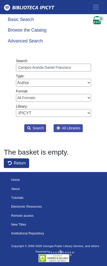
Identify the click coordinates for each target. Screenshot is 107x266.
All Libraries (68, 128)
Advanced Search (25, 40)
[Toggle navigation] (96, 7)
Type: (53, 80)
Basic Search (21, 19)
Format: (53, 95)
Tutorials (17, 198)
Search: (53, 65)
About (15, 189)
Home (15, 180)
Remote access (22, 215)
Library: (53, 110)
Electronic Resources (26, 206)
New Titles (18, 224)
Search (35, 128)
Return (17, 163)
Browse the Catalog (27, 30)
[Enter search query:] (53, 67)
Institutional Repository (27, 233)
